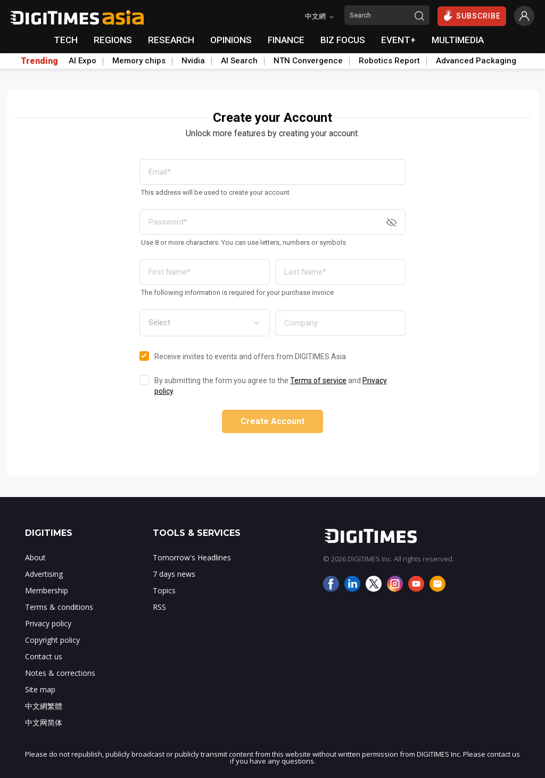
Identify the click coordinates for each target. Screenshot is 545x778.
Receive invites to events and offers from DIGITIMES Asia (250, 356)
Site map (40, 689)
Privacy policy (48, 623)
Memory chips (139, 60)
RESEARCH (171, 40)
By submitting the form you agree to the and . (270, 385)
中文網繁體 (43, 706)
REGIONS (113, 40)
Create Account (272, 421)
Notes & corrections (60, 673)
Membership (46, 590)
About (35, 557)
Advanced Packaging (476, 60)
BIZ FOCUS (342, 40)
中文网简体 (43, 722)
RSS (159, 607)
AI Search (239, 60)
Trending (39, 61)
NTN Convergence (308, 60)
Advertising (44, 574)
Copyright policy (52, 640)
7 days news (174, 574)
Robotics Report (389, 60)
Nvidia (193, 60)
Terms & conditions (59, 607)
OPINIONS (231, 40)
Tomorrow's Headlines (192, 557)
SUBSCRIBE (472, 15)
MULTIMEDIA (458, 40)
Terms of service (318, 380)
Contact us (43, 656)
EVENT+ (398, 40)
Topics (164, 590)
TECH (66, 40)
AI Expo (82, 60)
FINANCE (286, 40)
